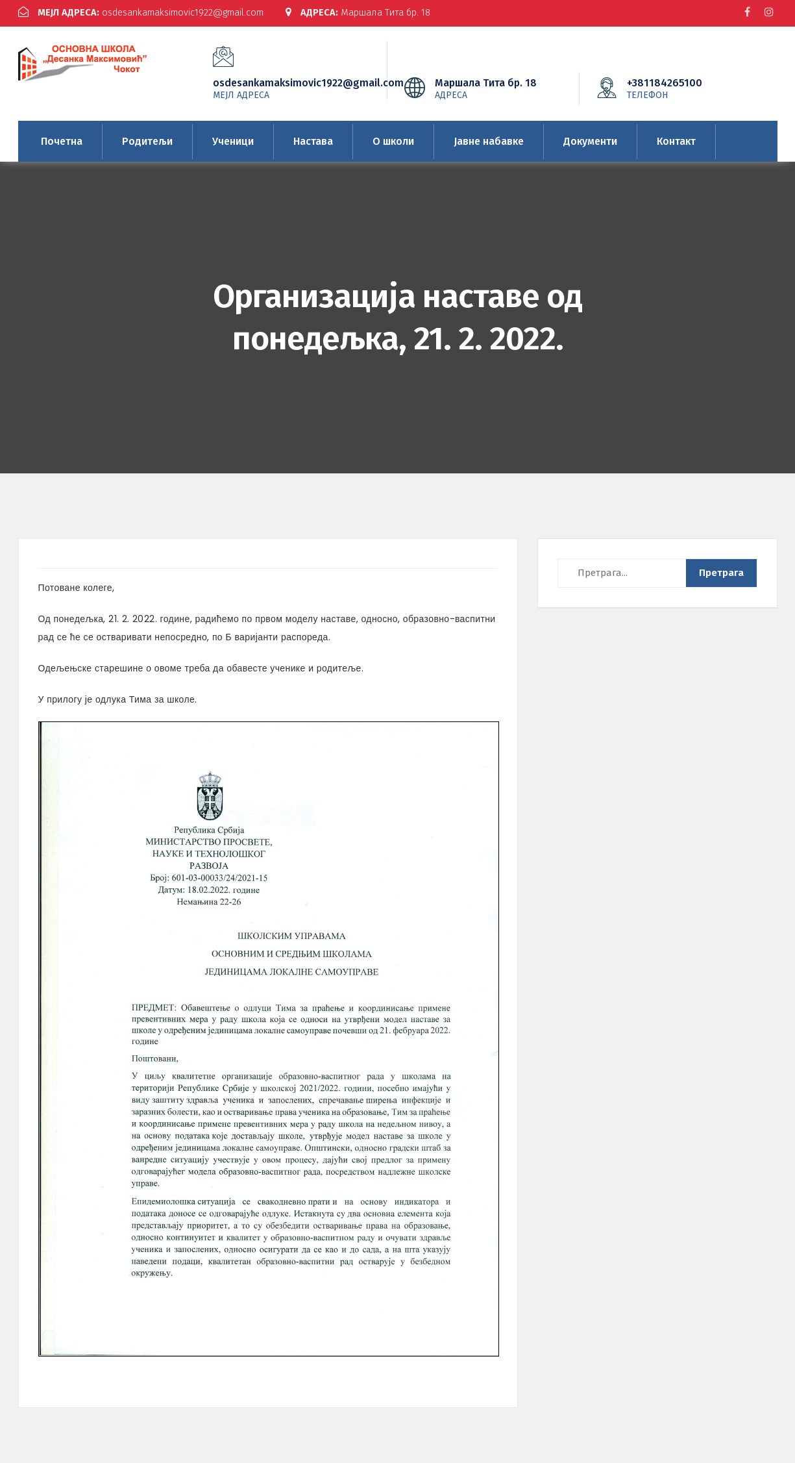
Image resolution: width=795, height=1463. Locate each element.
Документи (590, 138)
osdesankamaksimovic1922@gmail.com (147, 12)
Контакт (676, 138)
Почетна (61, 138)
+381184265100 (684, 85)
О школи (393, 138)
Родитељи (147, 138)
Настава (313, 138)
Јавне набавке (489, 138)
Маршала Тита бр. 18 (374, 12)
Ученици (233, 138)
